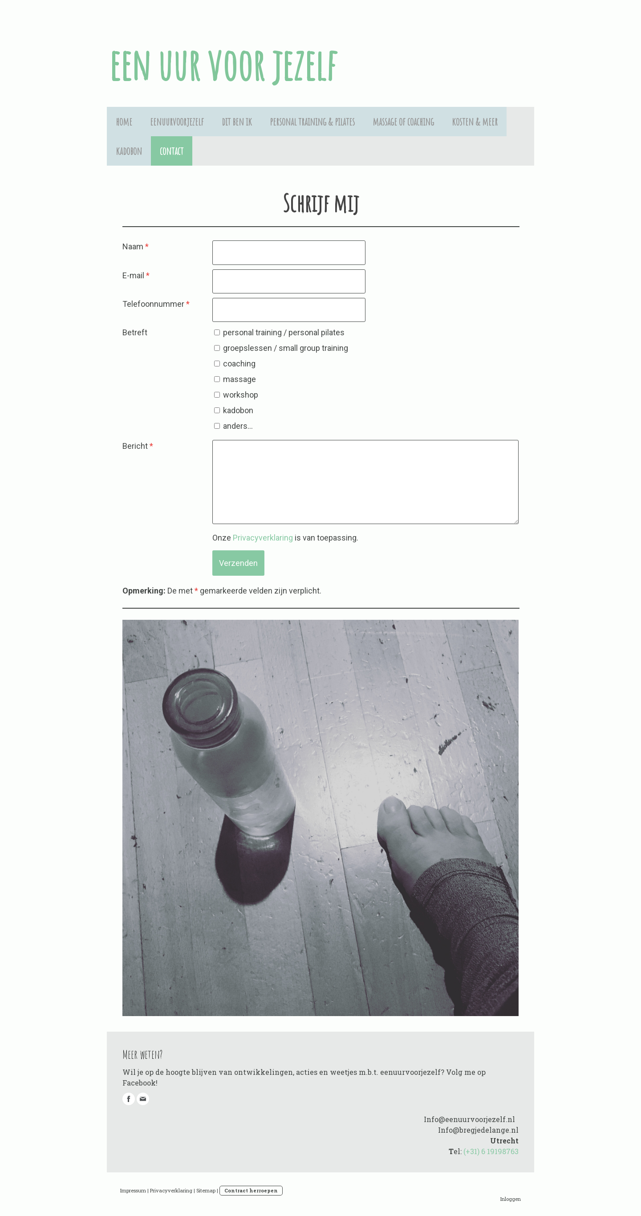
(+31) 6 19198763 (491, 1151)
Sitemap (205, 1190)
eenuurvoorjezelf (177, 121)
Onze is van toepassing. (285, 537)
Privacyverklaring (263, 537)
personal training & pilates (312, 121)
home (124, 121)
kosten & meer (475, 121)
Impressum (133, 1190)
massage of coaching (403, 121)
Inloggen (510, 1199)
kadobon (129, 151)
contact (171, 151)
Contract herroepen (251, 1190)
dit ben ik (237, 121)
